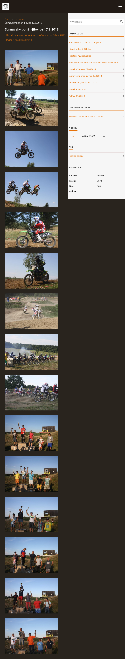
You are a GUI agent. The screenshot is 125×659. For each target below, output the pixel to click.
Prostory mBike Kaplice (80, 55)
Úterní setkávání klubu (80, 49)
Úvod (7, 19)
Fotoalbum (19, 19)
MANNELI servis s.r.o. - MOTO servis (86, 116)
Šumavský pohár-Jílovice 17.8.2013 (85, 75)
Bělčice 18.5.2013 (77, 95)
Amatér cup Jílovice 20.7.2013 (83, 82)
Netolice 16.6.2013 (77, 89)
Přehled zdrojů (76, 155)
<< (72, 136)
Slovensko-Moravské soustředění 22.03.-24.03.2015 (93, 62)
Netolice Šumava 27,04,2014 (82, 69)
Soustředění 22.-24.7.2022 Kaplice (85, 42)
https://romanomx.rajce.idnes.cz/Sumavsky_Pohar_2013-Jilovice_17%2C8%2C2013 (35, 37)
